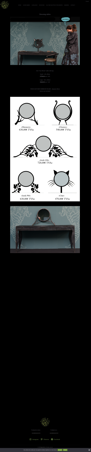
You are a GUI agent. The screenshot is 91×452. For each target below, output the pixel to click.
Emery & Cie (42, 447)
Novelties (41, 5)
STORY (19, 5)
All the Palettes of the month (54, 5)
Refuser (65, 449)
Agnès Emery (26, 5)
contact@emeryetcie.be (36, 433)
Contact (73, 5)
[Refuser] (89, 450)
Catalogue (34, 5)
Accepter (60, 449)
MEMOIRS (66, 5)
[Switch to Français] (87, 1)
